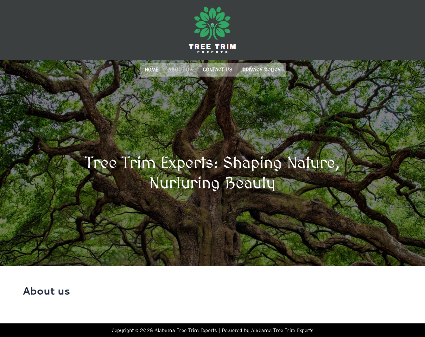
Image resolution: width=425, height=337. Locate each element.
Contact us (217, 69)
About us (180, 69)
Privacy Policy (261, 69)
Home (151, 69)
